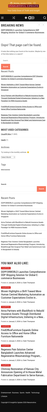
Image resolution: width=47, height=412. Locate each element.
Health (3, 140)
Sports (22, 393)
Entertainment (6, 393)
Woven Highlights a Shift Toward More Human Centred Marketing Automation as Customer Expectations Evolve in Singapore (22, 87)
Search (3, 184)
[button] (43, 24)
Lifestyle (4, 396)
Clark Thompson (29, 283)
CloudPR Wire (6, 134)
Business (15, 393)
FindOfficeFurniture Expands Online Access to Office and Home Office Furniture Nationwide (19, 333)
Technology (35, 393)
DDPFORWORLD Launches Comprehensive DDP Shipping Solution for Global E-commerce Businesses (22, 31)
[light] (29, 17)
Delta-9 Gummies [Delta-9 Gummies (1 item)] (5, 169)
